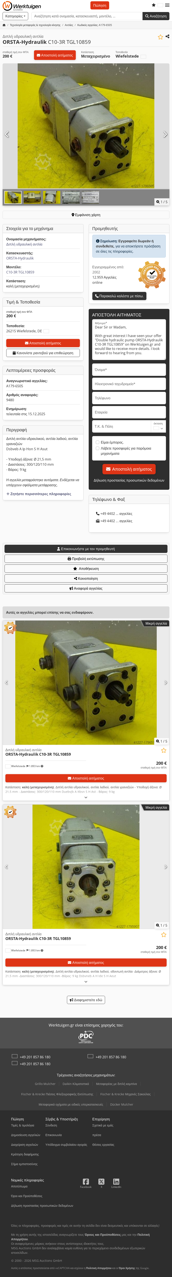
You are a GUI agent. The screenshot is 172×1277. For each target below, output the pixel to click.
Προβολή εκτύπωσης (86, 558)
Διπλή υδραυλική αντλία (24, 244)
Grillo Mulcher (45, 1084)
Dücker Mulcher (121, 1104)
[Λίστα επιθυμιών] (154, 5)
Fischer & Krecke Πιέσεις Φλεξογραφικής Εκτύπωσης (57, 1094)
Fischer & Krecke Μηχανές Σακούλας (125, 1094)
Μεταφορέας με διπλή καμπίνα (116, 1084)
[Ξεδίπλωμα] (85, 797)
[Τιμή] (154, 765)
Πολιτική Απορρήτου (99, 1268)
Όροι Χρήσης (127, 1268)
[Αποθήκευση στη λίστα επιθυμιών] (160, 37)
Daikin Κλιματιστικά (76, 1084)
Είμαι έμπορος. (112, 442)
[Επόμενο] (165, 134)
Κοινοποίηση (86, 578)
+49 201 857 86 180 (35, 1057)
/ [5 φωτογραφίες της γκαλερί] (161, 202)
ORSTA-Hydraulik (20, 258)
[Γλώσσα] (160, 5)
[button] (167, 5)
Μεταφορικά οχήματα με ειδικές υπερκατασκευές (71, 1104)
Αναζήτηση (156, 16)
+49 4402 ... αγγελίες (114, 513)
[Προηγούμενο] (7, 134)
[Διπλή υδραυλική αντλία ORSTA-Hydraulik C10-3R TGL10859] (86, 683)
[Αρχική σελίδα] (4, 25)
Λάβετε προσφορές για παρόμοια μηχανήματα (126, 451)
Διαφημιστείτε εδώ (86, 1000)
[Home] (35, 25)
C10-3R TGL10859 (20, 272)
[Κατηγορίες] (15, 16)
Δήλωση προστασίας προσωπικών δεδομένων (129, 480)
